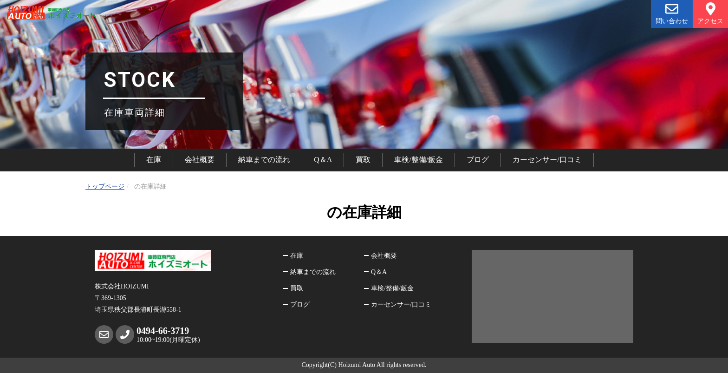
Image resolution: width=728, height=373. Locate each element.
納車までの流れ (264, 160)
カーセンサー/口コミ (547, 160)
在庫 (153, 160)
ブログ (478, 160)
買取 (363, 160)
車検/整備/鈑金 (418, 160)
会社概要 (199, 160)
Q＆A (323, 160)
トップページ (104, 186)
